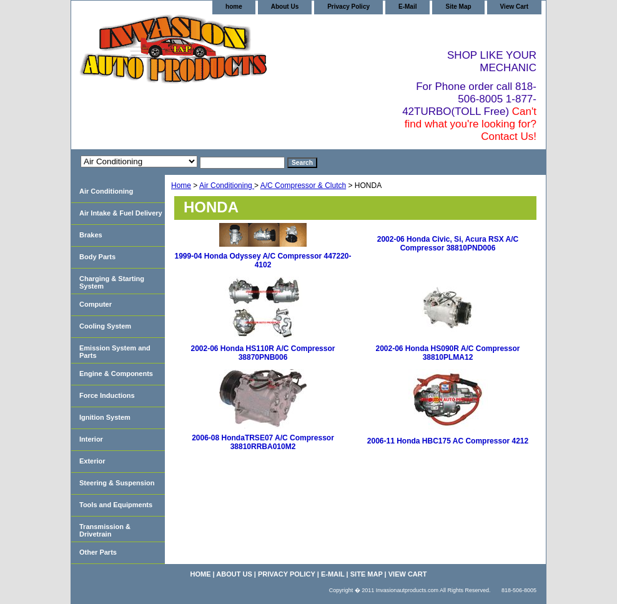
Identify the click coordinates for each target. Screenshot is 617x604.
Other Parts (98, 552)
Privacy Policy (348, 6)
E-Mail (407, 6)
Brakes (90, 235)
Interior (91, 439)
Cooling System (105, 326)
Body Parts (97, 256)
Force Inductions (107, 395)
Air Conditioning (226, 185)
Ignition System (105, 417)
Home (181, 185)
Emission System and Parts (115, 351)
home (233, 6)
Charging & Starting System (111, 282)
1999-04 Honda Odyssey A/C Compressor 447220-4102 (262, 260)
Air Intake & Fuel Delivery (120, 213)
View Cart (514, 6)
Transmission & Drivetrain (105, 530)
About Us (285, 6)
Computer (95, 304)
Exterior (92, 461)
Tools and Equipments (115, 504)
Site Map (458, 6)
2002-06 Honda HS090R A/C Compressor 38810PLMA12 (448, 353)
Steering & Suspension (116, 483)
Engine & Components (116, 373)
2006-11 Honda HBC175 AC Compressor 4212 (447, 441)
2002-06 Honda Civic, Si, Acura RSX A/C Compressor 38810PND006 (448, 243)
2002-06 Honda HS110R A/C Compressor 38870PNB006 (263, 353)
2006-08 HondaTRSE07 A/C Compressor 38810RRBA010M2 (263, 442)
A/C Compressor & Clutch (303, 185)
